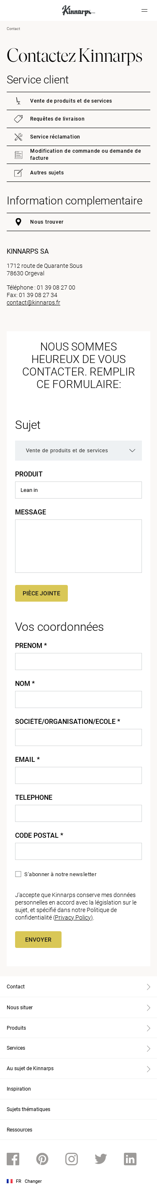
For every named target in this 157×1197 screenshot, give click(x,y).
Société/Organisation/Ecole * (67, 722)
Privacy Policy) (74, 917)
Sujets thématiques (28, 1109)
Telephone (33, 797)
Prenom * (31, 646)
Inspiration (19, 1089)
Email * (27, 760)
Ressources (19, 1130)
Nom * (25, 684)
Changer (33, 1181)
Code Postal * (39, 835)
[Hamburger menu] (144, 10)
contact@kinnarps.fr (33, 302)
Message (30, 512)
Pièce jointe (41, 593)
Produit (29, 474)
